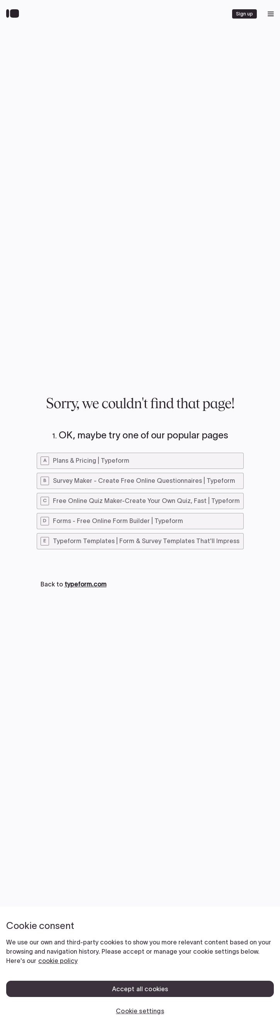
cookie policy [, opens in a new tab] (58, 960)
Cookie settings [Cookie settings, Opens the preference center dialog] (140, 1010)
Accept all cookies (140, 988)
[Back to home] (14, 14)
